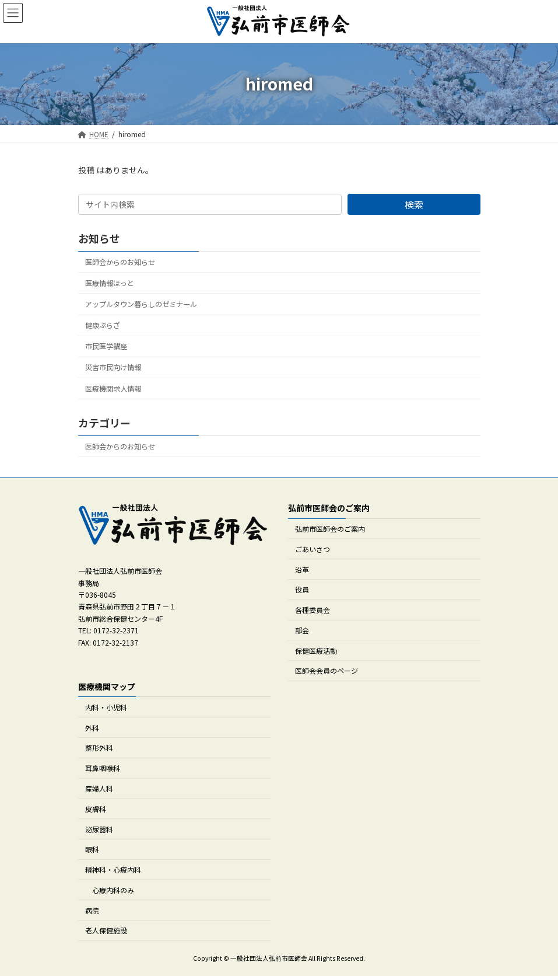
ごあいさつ (312, 549)
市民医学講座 (106, 346)
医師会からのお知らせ (120, 262)
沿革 (302, 569)
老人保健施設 (106, 931)
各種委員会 (312, 610)
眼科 (92, 849)
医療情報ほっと (109, 283)
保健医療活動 (316, 651)
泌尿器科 (99, 829)
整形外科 (99, 748)
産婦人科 (99, 788)
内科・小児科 (106, 707)
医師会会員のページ (326, 671)
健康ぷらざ (102, 325)
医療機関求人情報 (113, 388)
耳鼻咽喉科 (102, 768)
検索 (414, 204)
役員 (302, 590)
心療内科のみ (113, 890)
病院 (92, 910)
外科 (92, 728)
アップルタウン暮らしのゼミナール (141, 304)
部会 (302, 630)
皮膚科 (95, 809)
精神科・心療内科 (113, 869)
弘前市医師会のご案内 (330, 529)
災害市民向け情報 (113, 367)
